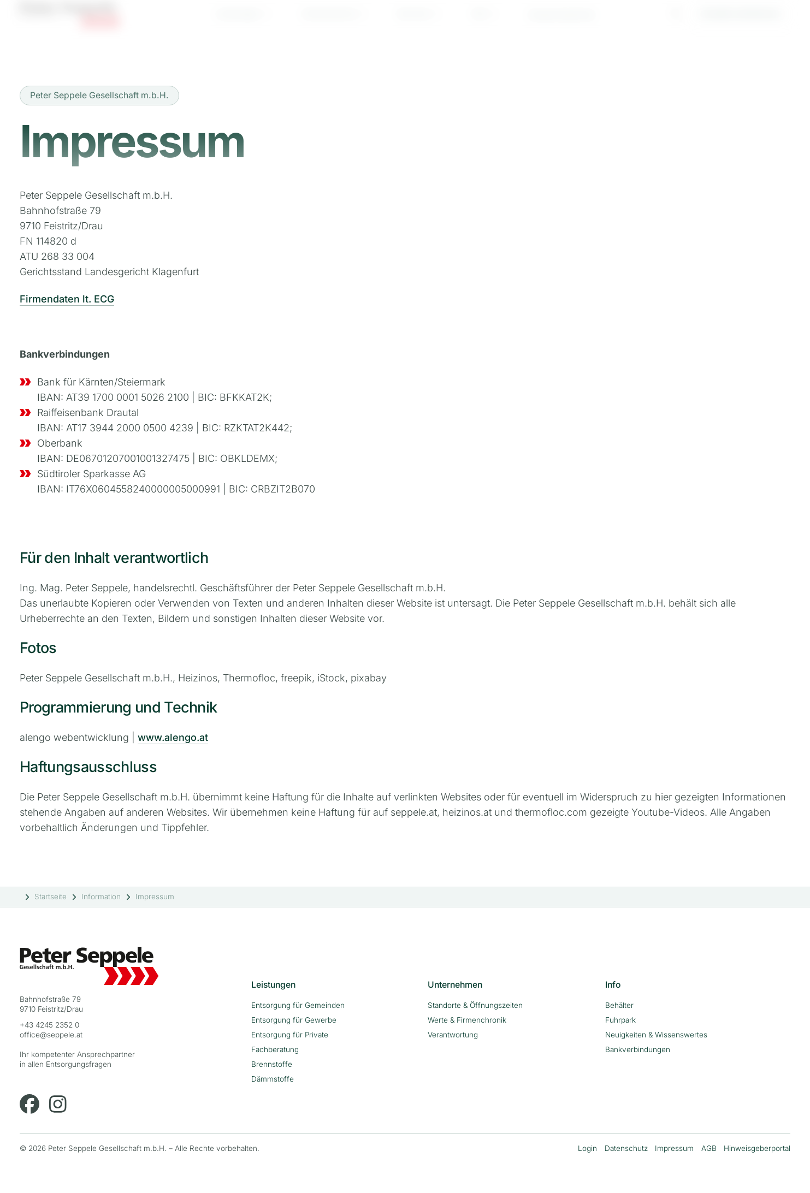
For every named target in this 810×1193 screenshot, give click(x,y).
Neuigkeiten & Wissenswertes (656, 1034)
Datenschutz (626, 1148)
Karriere (414, 22)
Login (587, 1148)
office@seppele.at (51, 1034)
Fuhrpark (620, 1020)
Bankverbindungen (637, 1049)
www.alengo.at (173, 737)
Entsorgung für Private (289, 1034)
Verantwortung (453, 1034)
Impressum (674, 1148)
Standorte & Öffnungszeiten (475, 1005)
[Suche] (676, 21)
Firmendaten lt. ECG (67, 299)
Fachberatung (275, 1049)
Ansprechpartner (561, 24)
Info (479, 22)
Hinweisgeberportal (757, 1148)
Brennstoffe (271, 1064)
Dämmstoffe (272, 1079)
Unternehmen (328, 22)
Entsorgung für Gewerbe (293, 1020)
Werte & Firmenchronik (467, 1020)
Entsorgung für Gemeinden (298, 1005)
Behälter (619, 1005)
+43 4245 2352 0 (49, 1024)
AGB (709, 1148)
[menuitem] (244, 23)
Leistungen (237, 22)
